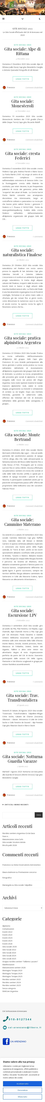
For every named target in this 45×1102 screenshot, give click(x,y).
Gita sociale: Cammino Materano (22, 522)
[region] (22, 1080)
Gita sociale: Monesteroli (22, 103)
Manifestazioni (8, 964)
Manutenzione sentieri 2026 (14, 967)
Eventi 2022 (7, 932)
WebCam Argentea (10, 991)
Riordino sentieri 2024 (11, 982)
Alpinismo (6, 926)
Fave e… (5, 836)
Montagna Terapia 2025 (12, 976)
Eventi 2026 (7, 943)
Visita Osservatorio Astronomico (27, 865)
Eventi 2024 (7, 938)
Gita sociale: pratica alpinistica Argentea (22, 340)
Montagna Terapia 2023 (12, 970)
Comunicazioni (8, 929)
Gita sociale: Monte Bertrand (22, 437)
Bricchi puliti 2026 (9, 845)
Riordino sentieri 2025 (11, 985)
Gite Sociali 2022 (9, 949)
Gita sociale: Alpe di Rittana (22, 51)
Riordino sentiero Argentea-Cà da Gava (18, 833)
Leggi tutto (22, 79)
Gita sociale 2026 (9, 946)
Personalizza (22, 1090)
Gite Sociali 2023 (22, 45)
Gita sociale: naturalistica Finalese (22, 252)
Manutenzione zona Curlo (12, 839)
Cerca (38, 815)
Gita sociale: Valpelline (23, 885)
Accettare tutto (22, 1084)
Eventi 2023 (7, 935)
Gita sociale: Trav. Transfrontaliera (22, 697)
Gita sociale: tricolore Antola (13, 842)
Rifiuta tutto (22, 1097)
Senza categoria (9, 988)
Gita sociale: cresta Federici (22, 155)
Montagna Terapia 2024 (12, 973)
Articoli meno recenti (15, 805)
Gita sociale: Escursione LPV (22, 613)
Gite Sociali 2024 (9, 955)
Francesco (11, 87)
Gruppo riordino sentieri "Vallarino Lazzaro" (20, 961)
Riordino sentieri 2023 (11, 979)
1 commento (38, 236)
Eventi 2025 (7, 940)
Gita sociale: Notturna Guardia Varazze (22, 759)
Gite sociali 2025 (9, 958)
